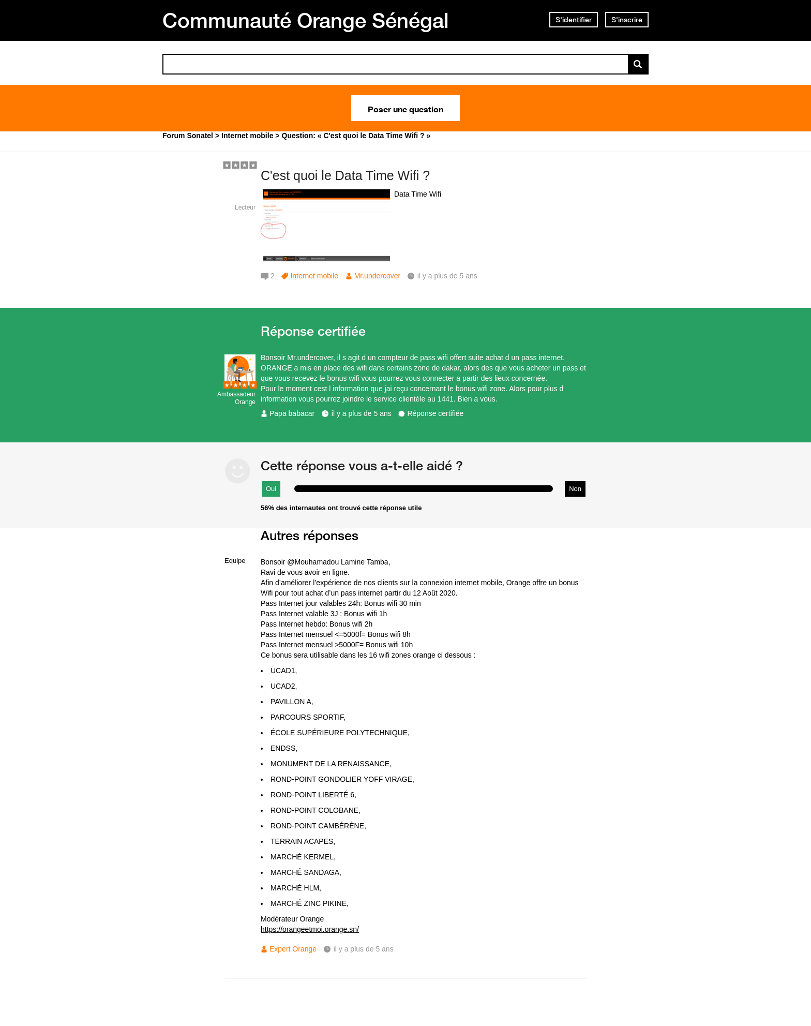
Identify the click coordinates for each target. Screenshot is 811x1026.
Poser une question (405, 108)
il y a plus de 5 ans (362, 413)
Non (575, 489)
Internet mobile (314, 276)
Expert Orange (293, 949)
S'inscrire (626, 19)
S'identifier (573, 19)
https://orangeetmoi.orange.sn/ (310, 929)
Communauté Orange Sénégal (305, 20)
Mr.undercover (377, 276)
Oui (271, 489)
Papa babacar (291, 413)
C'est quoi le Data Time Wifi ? (345, 175)
